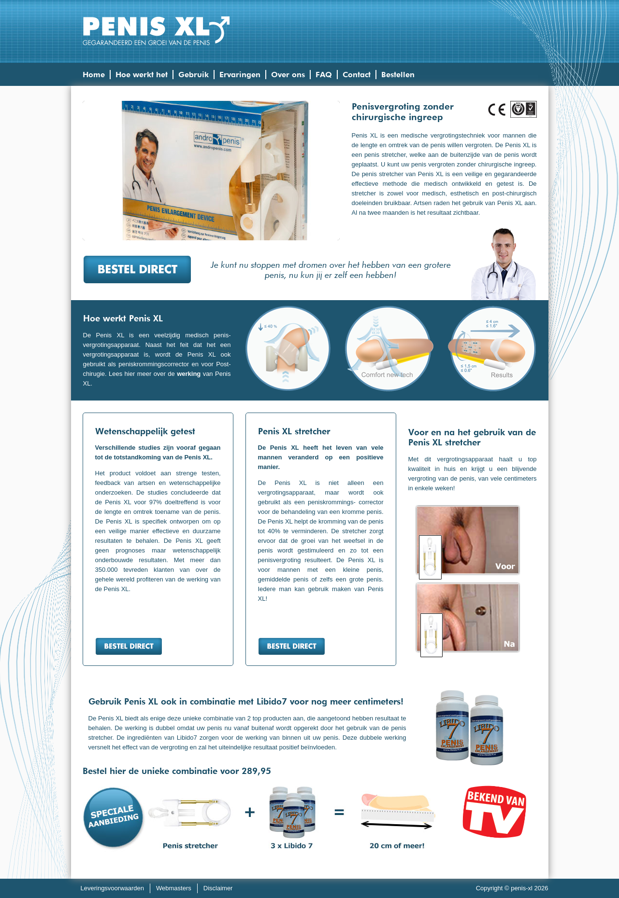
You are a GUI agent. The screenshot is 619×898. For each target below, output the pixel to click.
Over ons (288, 74)
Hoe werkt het (141, 74)
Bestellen (398, 74)
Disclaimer (218, 888)
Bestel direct (137, 269)
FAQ (324, 74)
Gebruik (193, 74)
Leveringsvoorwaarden (112, 888)
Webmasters (173, 888)
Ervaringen (239, 74)
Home (94, 74)
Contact (357, 74)
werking (189, 373)
